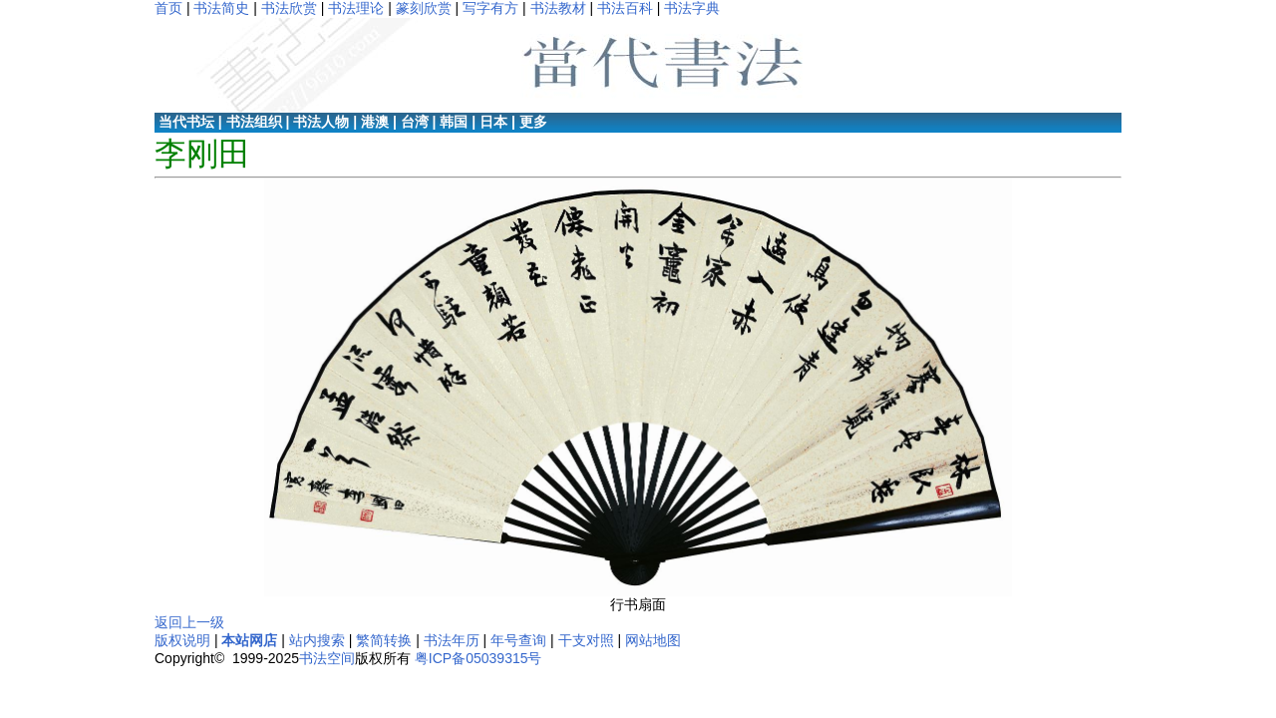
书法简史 (221, 8)
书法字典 (692, 8)
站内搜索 (317, 640)
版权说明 (182, 640)
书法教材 (558, 8)
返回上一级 (189, 622)
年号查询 (518, 640)
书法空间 (327, 658)
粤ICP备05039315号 (478, 658)
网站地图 (653, 640)
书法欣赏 (289, 8)
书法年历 (451, 640)
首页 (168, 8)
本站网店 (249, 640)
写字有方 (490, 8)
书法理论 (356, 8)
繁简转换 (384, 640)
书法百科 (625, 8)
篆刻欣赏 (424, 8)
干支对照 (586, 640)
